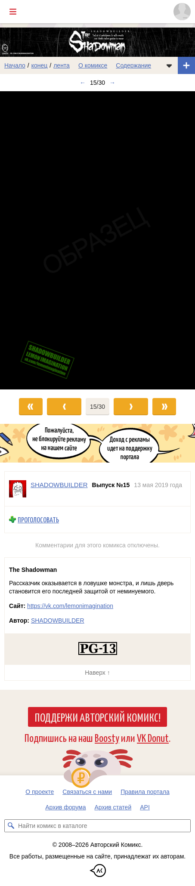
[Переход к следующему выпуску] (97, 240)
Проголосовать (38, 519)
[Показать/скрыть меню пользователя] (182, 11)
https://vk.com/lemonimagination (70, 605)
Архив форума (65, 807)
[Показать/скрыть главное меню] (13, 11)
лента (61, 65)
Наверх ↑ (97, 672)
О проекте (39, 791)
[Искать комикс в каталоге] (11, 826)
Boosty (107, 737)
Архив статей (113, 807)
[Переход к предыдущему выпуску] (24, 240)
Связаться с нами (87, 791)
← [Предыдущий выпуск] (83, 82)
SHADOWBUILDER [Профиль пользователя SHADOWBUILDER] (59, 484)
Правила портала (145, 791)
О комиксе (92, 65)
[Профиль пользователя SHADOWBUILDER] (17, 488)
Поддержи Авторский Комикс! (97, 717)
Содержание (133, 65)
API (145, 807)
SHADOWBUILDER (57, 620)
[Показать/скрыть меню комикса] (169, 65)
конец (39, 65)
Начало (14, 65)
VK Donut (153, 737)
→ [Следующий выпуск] (112, 82)
